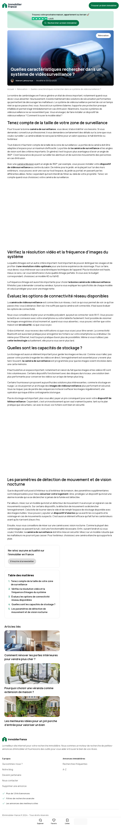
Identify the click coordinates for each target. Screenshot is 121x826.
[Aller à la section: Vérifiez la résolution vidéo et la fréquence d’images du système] (32, 590)
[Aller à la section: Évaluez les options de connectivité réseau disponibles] (32, 598)
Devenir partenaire (11, 775)
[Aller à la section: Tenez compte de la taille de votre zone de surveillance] (32, 582)
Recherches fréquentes (75, 763)
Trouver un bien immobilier (104, 5)
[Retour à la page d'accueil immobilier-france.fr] (12, 5)
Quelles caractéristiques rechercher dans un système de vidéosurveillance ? (66, 89)
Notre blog (7, 769)
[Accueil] (60, 739)
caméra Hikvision (25, 164)
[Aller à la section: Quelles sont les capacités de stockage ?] (32, 604)
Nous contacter (10, 780)
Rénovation (22, 89)
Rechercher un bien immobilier (60, 23)
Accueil (10, 89)
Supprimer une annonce (14, 786)
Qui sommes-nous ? (12, 763)
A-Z (64, 769)
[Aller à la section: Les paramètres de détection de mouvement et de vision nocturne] (32, 610)
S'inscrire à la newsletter (22, 561)
